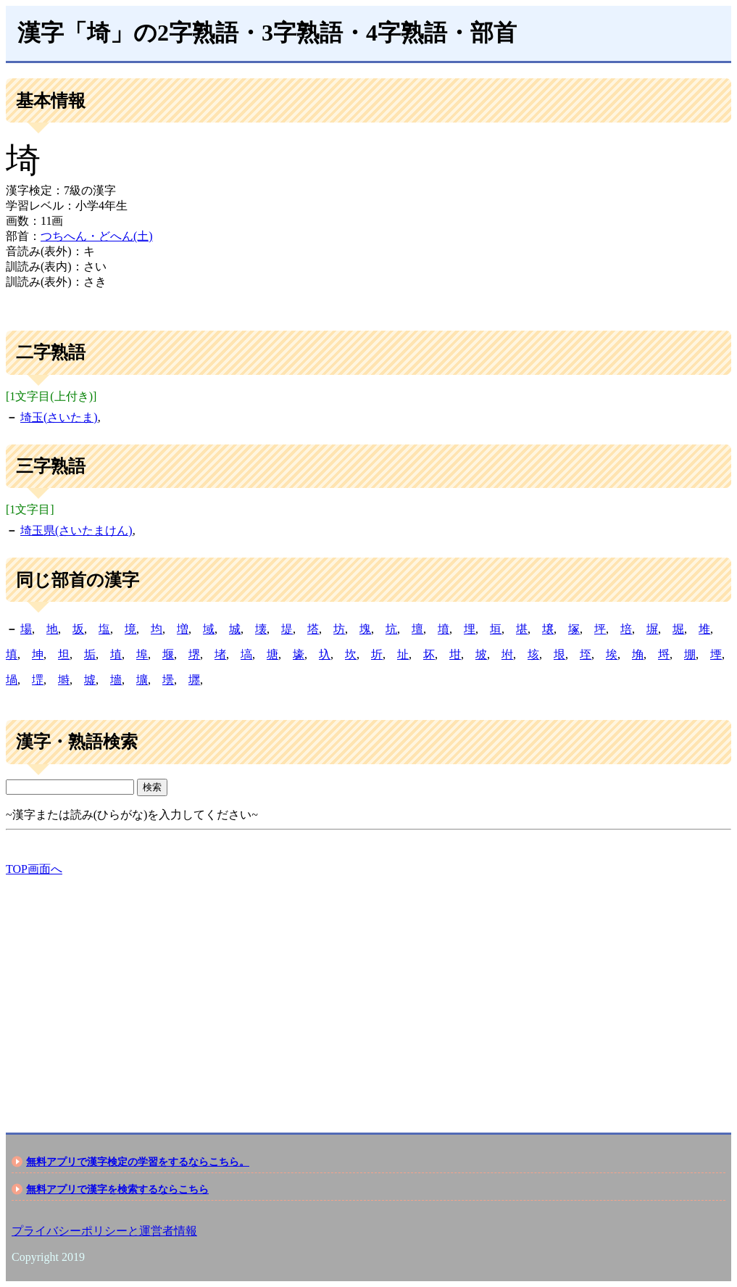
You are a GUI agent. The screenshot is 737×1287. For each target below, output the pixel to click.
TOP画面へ (34, 869)
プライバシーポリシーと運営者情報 (104, 1231)
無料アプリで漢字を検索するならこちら (117, 1189)
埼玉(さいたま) (59, 417)
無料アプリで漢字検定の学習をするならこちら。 (137, 1161)
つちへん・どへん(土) (97, 236)
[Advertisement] (368, 991)
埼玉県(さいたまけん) (76, 530)
